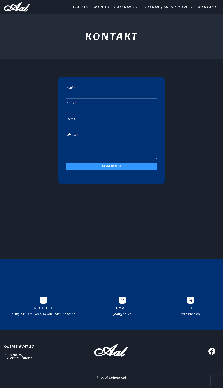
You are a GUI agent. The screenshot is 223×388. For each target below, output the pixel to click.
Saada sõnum (111, 166)
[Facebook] (212, 351)
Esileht (81, 6)
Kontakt (207, 6)
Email (71, 103)
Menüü (102, 6)
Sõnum (72, 135)
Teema (70, 119)
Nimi (70, 88)
